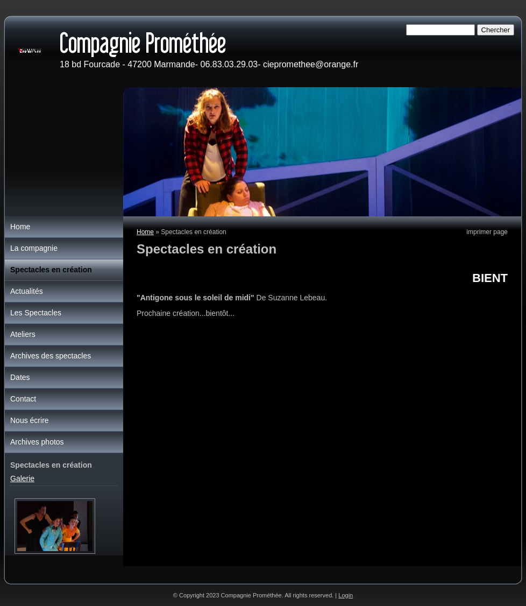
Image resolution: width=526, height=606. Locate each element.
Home (145, 232)
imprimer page (487, 232)
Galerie (22, 478)
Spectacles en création (51, 269)
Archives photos (37, 442)
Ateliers (22, 334)
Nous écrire (29, 420)
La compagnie (34, 248)
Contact (23, 398)
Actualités (26, 291)
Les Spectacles (35, 312)
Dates (20, 377)
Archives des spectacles (50, 355)
